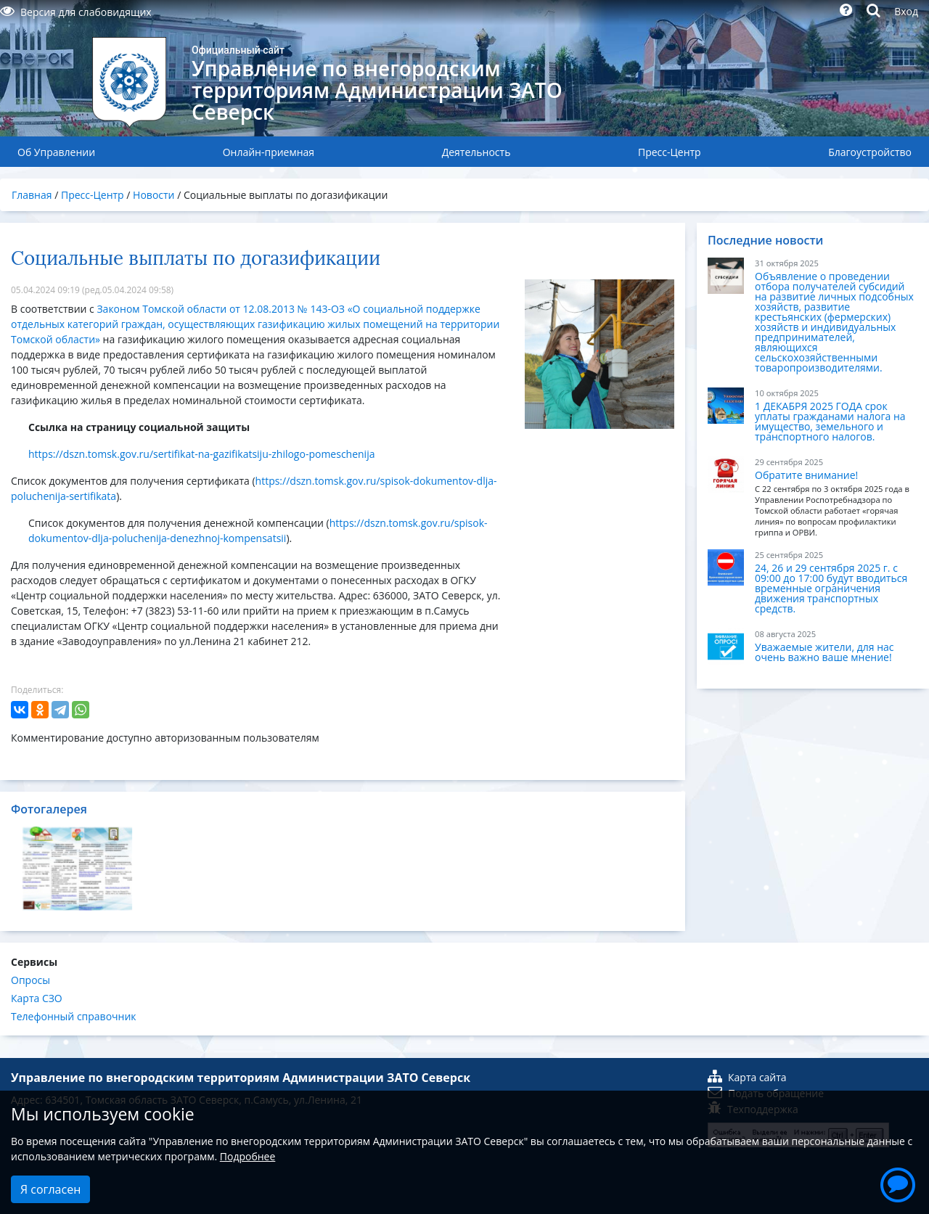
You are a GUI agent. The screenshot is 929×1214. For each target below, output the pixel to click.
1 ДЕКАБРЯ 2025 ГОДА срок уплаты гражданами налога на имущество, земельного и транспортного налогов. (830, 421)
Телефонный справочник (73, 1016)
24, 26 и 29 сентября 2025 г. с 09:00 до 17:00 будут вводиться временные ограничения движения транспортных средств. (831, 588)
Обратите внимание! (806, 475)
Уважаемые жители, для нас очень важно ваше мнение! (824, 652)
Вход (906, 11)
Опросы (30, 980)
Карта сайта (747, 1077)
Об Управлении (56, 152)
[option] (77, 869)
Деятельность (476, 152)
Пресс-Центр (669, 152)
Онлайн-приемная (268, 152)
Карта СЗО (36, 998)
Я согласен (50, 1189)
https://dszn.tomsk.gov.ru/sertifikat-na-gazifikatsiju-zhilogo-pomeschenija (201, 454)
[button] (897, 1182)
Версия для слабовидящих (76, 12)
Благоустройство (870, 152)
